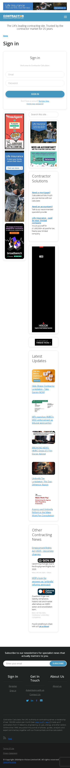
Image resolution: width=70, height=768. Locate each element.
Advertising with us (35, 690)
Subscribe (58, 663)
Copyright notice (9, 762)
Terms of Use (8, 748)
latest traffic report (42, 722)
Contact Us (35, 694)
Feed (10, 739)
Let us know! (44, 626)
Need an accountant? (42, 206)
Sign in (13, 690)
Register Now (44, 101)
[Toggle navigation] (65, 17)
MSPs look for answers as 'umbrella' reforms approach (42, 581)
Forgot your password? (35, 104)
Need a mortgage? (41, 192)
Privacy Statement (10, 753)
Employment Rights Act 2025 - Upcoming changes (42, 551)
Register (13, 686)
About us (57, 686)
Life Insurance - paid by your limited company (42, 220)
